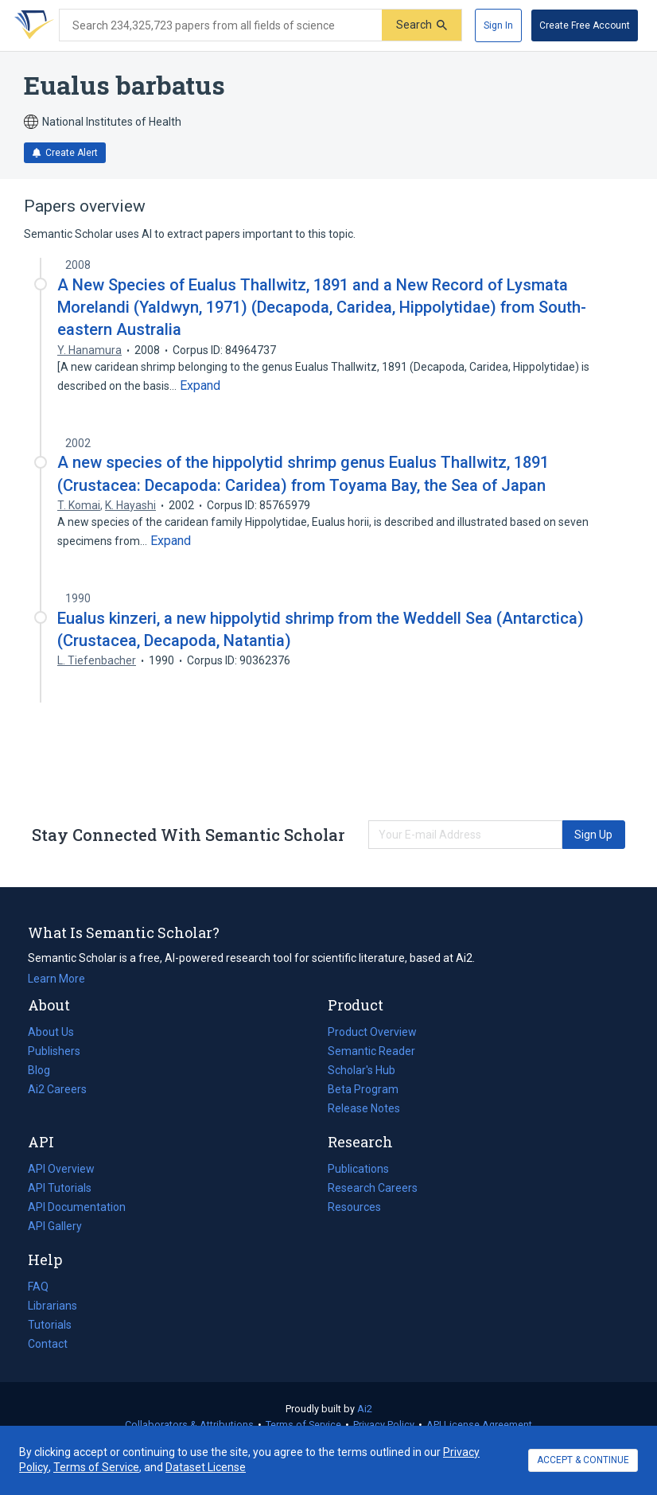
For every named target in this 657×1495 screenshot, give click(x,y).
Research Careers (373, 1187)
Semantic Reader (371, 1051)
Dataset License (205, 1467)
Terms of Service (303, 1425)
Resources (354, 1207)
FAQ (38, 1286)
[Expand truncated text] (200, 386)
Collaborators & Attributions (189, 1425)
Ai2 (364, 1409)
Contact (48, 1343)
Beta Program (363, 1089)
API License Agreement (479, 1425)
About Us (51, 1032)
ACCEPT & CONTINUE (583, 1460)
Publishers (54, 1051)
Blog (45, 1070)
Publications (358, 1168)
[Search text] (221, 25)
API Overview (61, 1168)
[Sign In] (498, 25)
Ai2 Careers (57, 1089)
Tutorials (50, 1324)
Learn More (56, 978)
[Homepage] (31, 25)
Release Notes (364, 1108)
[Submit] (421, 25)
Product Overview (372, 1032)
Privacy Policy (383, 1425)
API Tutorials (59, 1188)
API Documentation (77, 1207)
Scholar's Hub (361, 1070)
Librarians (52, 1305)
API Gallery (55, 1226)
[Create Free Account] (584, 25)
